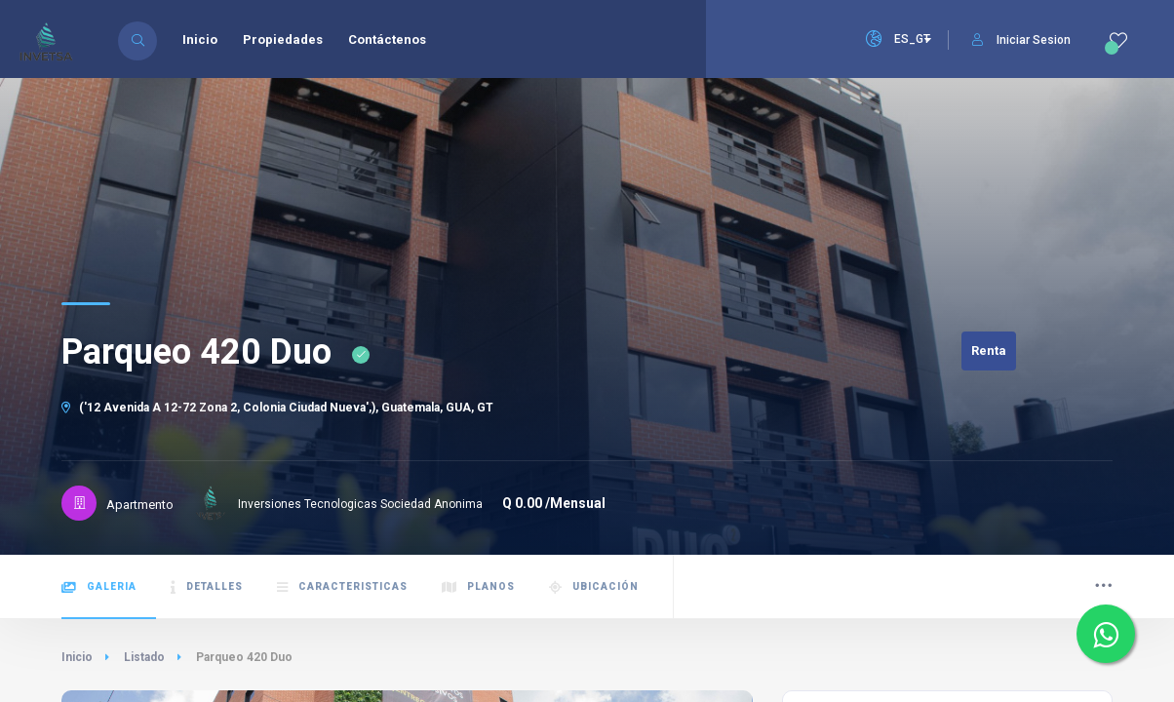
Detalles (207, 587)
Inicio (77, 657)
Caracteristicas (342, 587)
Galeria (99, 587)
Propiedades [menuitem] (283, 39)
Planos (478, 587)
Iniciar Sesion (1021, 40)
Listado (144, 657)
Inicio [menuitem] (199, 39)
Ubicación (594, 587)
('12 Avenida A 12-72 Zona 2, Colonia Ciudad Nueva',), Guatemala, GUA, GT (277, 407)
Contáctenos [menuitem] (387, 39)
